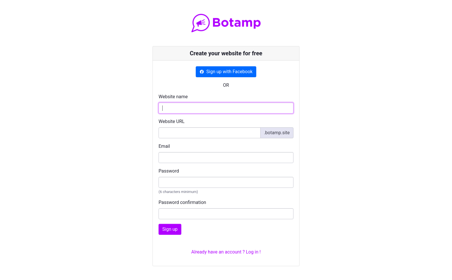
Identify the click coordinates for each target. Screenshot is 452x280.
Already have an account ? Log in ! (226, 252)
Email (164, 146)
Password (169, 171)
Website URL (171, 121)
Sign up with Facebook (226, 71)
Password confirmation (182, 202)
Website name (173, 96)
